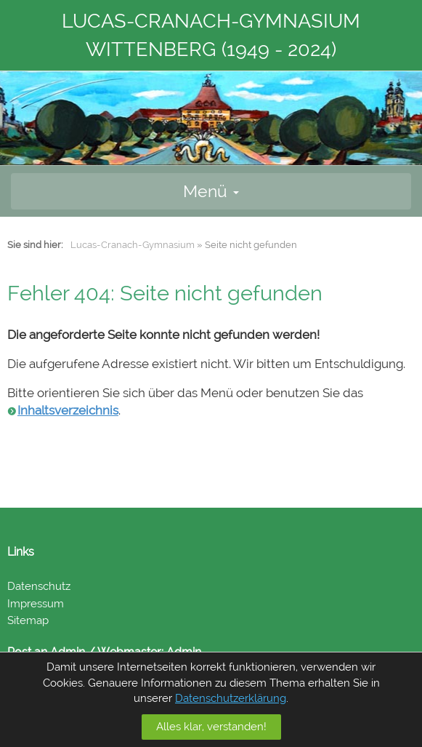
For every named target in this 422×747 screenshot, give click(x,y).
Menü (211, 191)
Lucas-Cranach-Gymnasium (132, 244)
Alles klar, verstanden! (211, 726)
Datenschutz (38, 586)
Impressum (35, 603)
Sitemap (28, 620)
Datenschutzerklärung (230, 698)
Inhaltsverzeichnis (67, 410)
